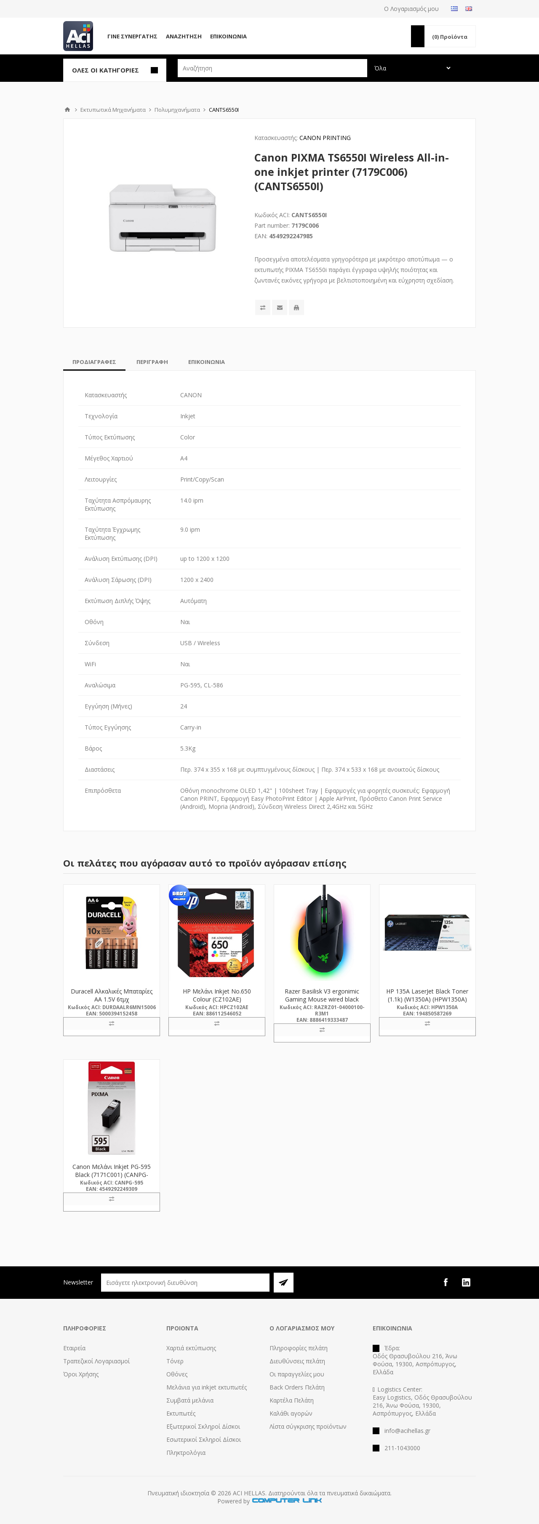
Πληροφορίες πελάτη (299, 1348)
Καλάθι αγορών (291, 1413)
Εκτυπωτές (180, 1413)
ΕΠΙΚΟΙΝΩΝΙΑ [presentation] (206, 362)
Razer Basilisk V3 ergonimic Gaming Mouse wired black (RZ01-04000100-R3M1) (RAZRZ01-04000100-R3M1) (322, 1003)
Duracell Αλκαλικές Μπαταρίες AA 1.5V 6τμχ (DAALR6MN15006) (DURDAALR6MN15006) (111, 1003)
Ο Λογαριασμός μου (411, 9)
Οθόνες (176, 1374)
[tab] (94, 362)
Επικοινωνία (228, 36)
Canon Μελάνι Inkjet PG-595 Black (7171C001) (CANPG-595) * (111, 1175)
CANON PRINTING (325, 138)
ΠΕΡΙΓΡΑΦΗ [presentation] (152, 362)
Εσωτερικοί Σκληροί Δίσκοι (203, 1439)
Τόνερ (175, 1361)
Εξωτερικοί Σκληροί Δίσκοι (203, 1426)
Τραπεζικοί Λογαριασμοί (96, 1361)
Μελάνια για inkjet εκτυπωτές (206, 1387)
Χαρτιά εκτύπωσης (191, 1348)
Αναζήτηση (184, 36)
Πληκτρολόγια (185, 1453)
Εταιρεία (74, 1348)
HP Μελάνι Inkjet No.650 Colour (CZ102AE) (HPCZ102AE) (217, 999)
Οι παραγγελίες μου (297, 1374)
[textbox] (272, 68)
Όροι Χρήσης (81, 1374)
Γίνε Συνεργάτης (132, 36)
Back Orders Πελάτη (297, 1387)
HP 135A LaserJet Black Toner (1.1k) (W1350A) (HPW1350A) (427, 995)
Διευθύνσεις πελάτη (297, 1361)
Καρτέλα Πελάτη (292, 1400)
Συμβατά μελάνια (189, 1400)
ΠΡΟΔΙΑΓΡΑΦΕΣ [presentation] (94, 362)
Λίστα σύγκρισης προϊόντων (308, 1426)
